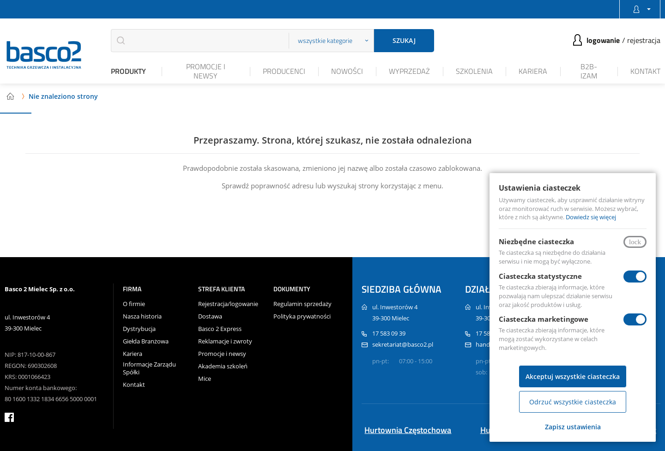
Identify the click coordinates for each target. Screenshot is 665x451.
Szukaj (404, 40)
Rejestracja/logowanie (228, 304)
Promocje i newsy (205, 71)
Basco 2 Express (220, 329)
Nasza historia (142, 316)
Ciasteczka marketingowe (543, 319)
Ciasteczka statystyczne (540, 276)
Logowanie (603, 40)
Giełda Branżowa (146, 341)
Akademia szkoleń (223, 366)
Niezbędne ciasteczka (536, 241)
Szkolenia (474, 71)
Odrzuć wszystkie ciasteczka (572, 401)
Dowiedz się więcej (591, 217)
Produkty (128, 71)
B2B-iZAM (588, 71)
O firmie (134, 304)
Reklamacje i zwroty (225, 341)
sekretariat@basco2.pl (402, 344)
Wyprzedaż (409, 71)
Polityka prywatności (302, 316)
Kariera (533, 71)
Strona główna (10, 96)
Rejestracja (643, 40)
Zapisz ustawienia (573, 426)
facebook (9, 417)
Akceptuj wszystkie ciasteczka (573, 376)
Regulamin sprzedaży (302, 304)
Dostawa (210, 316)
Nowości (347, 71)
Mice (204, 379)
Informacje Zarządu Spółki (149, 368)
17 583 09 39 (388, 333)
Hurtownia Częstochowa (407, 430)
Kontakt (645, 71)
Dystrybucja (139, 329)
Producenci (284, 71)
